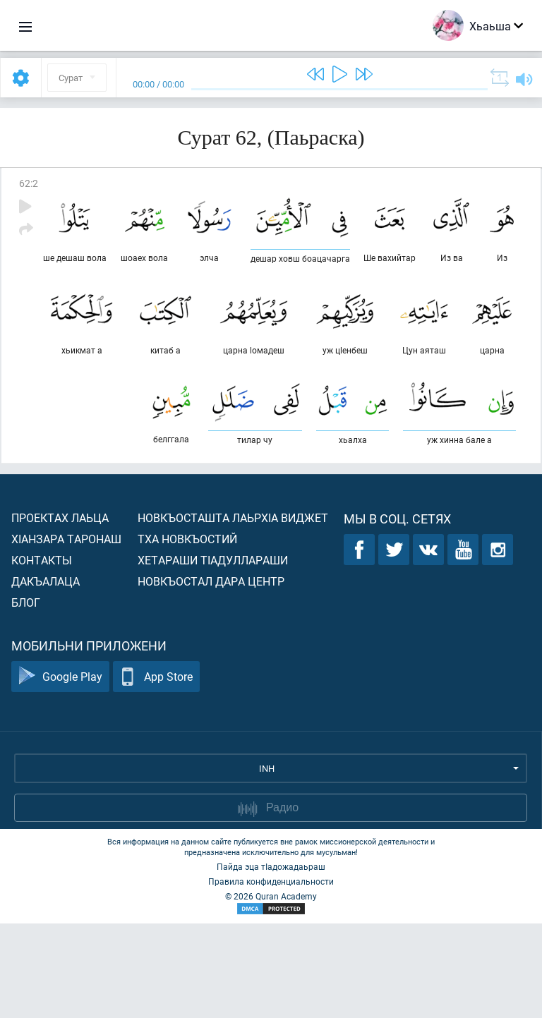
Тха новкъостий (187, 633)
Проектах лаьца (60, 612)
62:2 (28, 183)
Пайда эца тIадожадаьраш (271, 961)
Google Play (60, 771)
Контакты (41, 654)
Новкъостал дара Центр (211, 675)
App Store (156, 771)
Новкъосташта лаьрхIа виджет (233, 612)
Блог (25, 696)
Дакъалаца (45, 675)
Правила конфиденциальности (271, 975)
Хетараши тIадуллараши (213, 654)
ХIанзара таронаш (66, 633)
